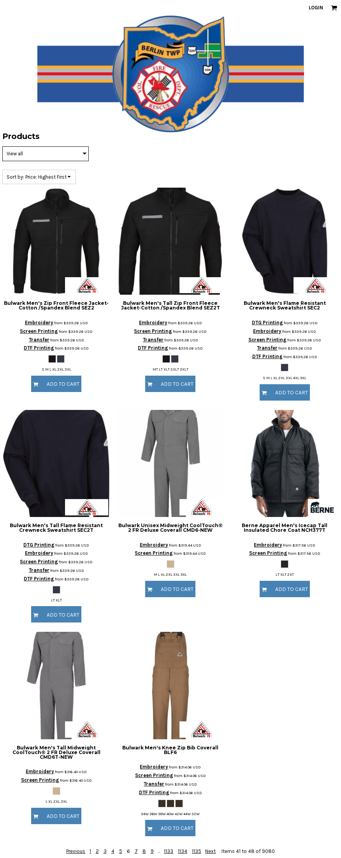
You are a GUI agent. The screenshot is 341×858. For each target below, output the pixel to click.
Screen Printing (39, 331)
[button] (334, 8)
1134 (182, 851)
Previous (75, 851)
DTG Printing (267, 322)
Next (210, 851)
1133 (168, 851)
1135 (196, 851)
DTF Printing (39, 348)
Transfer (39, 340)
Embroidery (39, 322)
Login (316, 8)
